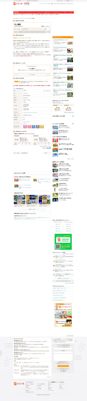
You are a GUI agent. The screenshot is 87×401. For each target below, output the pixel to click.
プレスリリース (61, 388)
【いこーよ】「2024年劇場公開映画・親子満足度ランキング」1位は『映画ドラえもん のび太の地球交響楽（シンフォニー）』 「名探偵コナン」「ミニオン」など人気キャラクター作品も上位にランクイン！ (35, 374)
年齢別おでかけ (47, 12)
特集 (71, 12)
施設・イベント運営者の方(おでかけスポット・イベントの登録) (29, 362)
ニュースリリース (28, 388)
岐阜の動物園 (21, 341)
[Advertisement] (32, 59)
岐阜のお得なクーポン (17, 347)
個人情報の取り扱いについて (63, 361)
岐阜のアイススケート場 (29, 353)
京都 (45, 14)
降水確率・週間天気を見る (45, 146)
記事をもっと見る (32, 209)
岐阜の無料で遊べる (25, 347)
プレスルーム (39, 387)
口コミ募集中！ (47, 26)
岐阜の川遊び (16, 348)
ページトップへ (70, 335)
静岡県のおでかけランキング (43, 217)
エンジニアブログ (51, 390)
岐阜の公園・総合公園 (44, 347)
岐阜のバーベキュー (27, 341)
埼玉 (29, 14)
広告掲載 (27, 387)
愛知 (34, 14)
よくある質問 (39, 385)
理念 (49, 385)
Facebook (27, 390)
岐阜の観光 (45, 341)
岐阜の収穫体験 (35, 344)
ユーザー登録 (16, 362)
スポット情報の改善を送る (18, 88)
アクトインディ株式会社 (60, 382)
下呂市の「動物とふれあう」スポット (59, 290)
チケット (21, 31)
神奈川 (26, 14)
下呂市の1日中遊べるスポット (58, 295)
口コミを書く (32, 74)
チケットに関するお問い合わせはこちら (63, 368)
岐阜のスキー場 (22, 353)
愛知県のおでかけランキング (19, 218)
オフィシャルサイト (47, 90)
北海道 (19, 14)
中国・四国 (51, 14)
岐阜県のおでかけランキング (32, 217)
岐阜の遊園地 (16, 341)
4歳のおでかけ (58, 226)
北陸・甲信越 (38, 14)
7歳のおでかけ (68, 228)
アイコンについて (16, 127)
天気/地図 (48, 31)
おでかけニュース (57, 12)
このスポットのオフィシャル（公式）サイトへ (30, 112)
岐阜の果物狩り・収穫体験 (18, 354)
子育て (65, 12)
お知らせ (37, 31)
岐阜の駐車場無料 (31, 347)
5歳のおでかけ (68, 226)
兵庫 (47, 14)
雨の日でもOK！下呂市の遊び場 (58, 292)
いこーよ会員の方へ (63, 371)
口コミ (32, 31)
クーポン (26, 31)
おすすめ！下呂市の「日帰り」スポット (60, 288)
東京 (23, 14)
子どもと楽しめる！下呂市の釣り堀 (59, 297)
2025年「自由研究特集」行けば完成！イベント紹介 (22, 359)
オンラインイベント (30, 12)
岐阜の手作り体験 (22, 344)
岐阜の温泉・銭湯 (16, 353)
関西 (42, 14)
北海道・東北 (15, 14)
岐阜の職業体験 (41, 344)
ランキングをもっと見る (69, 283)
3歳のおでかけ (68, 224)
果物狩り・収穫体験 (26, 121)
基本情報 (15, 31)
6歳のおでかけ (58, 228)
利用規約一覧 (28, 385)
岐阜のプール (41, 341)
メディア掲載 (39, 388)
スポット (16, 12)
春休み (55, 3)
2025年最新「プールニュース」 (34, 358)
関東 (22, 14)
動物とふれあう (64, 3)
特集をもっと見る (70, 158)
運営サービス (50, 387)
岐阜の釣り (32, 341)
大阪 (43, 14)
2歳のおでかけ (58, 224)
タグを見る (25, 123)
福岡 (58, 14)
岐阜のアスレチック (38, 347)
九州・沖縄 (55, 14)
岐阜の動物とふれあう (29, 344)
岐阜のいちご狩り (42, 353)
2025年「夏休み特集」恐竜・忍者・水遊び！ (21, 358)
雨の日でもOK (59, 3)
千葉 (28, 14)
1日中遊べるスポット (70, 3)
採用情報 (49, 388)
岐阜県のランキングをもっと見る (63, 278)
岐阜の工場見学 (16, 344)
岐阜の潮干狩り (36, 353)
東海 (32, 14)
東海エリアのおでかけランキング (20, 217)
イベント (21, 12)
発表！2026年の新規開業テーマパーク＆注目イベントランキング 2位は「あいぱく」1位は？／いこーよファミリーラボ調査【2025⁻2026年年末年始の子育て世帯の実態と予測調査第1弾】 (34, 367)
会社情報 (60, 387)
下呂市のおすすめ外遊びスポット (59, 300)
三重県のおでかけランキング (30, 218)
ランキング (40, 12)
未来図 (60, 385)
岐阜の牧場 (36, 341)
